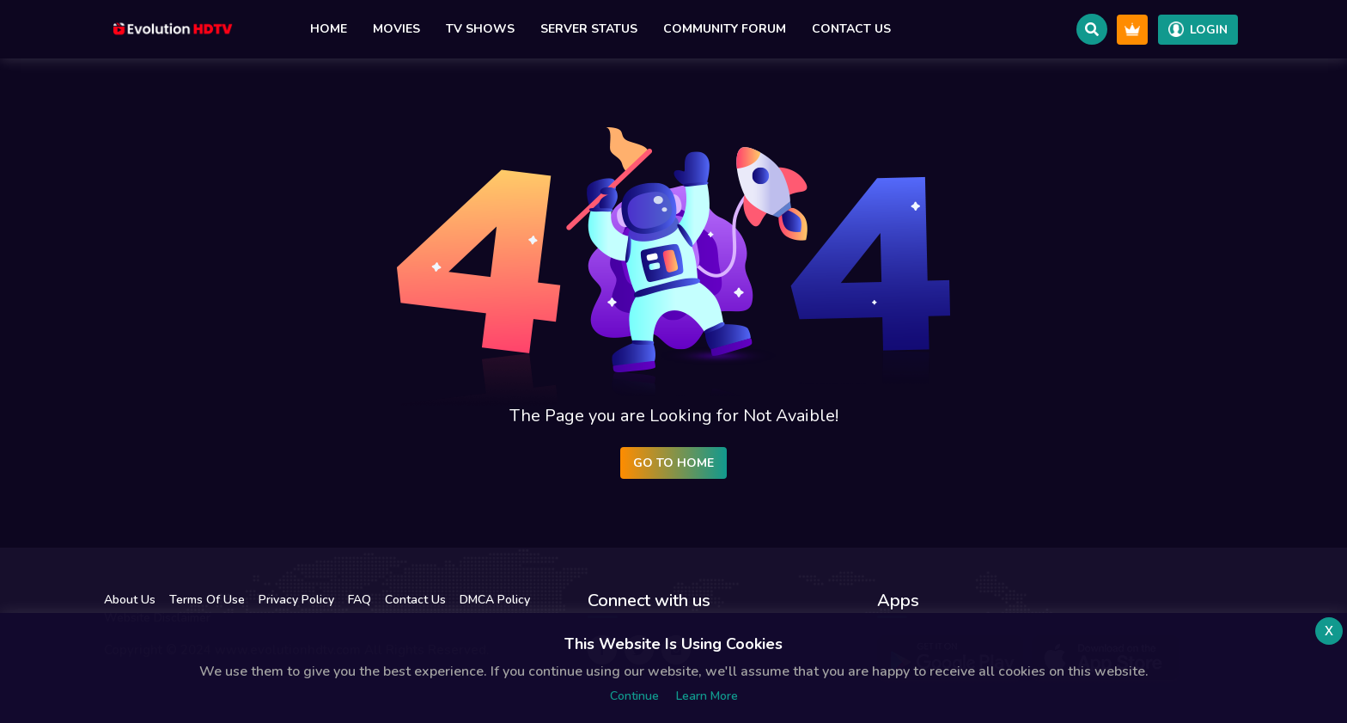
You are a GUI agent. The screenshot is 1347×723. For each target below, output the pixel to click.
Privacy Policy (296, 599)
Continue (634, 696)
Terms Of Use (207, 599)
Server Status (588, 29)
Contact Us (851, 29)
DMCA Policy (495, 599)
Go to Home (673, 463)
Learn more (707, 696)
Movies (396, 29)
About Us (129, 599)
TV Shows (480, 29)
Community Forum (724, 29)
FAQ (359, 599)
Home (328, 29)
